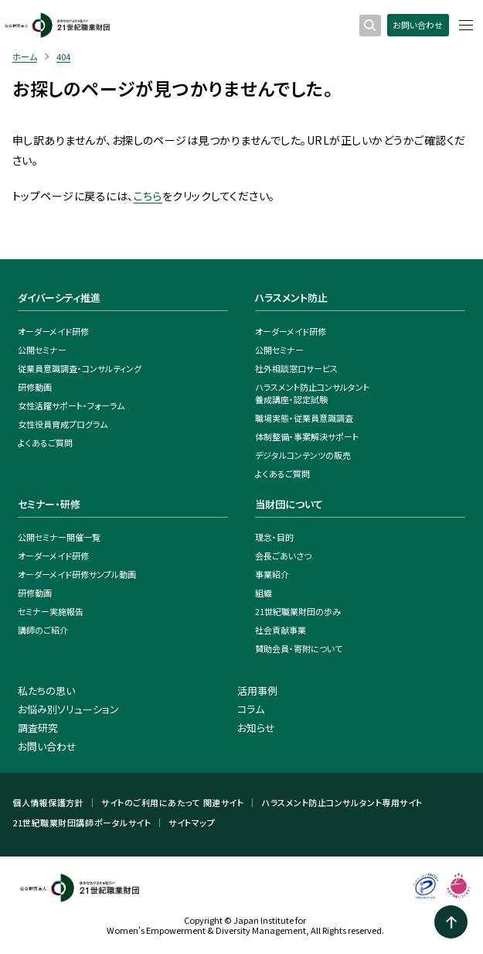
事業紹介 (272, 574)
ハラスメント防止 (291, 297)
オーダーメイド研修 (53, 331)
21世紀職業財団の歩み (298, 611)
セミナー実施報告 (50, 611)
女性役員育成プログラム (62, 424)
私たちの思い (46, 690)
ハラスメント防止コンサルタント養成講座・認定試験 (312, 393)
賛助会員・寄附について (298, 648)
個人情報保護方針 (47, 802)
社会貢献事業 (280, 630)
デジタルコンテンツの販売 (303, 455)
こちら (148, 195)
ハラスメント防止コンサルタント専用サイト (342, 802)
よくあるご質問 (45, 442)
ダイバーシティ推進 (59, 297)
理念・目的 (274, 537)
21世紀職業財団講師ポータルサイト (81, 823)
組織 (263, 592)
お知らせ (256, 727)
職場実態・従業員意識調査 (304, 418)
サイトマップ (191, 823)
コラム (250, 709)
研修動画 (35, 387)
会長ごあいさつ (283, 555)
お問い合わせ (418, 25)
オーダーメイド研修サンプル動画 (77, 574)
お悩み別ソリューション (68, 709)
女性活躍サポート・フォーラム (71, 405)
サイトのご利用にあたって (150, 802)
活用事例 (257, 690)
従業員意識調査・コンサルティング (79, 368)
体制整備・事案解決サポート (307, 436)
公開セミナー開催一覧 (59, 537)
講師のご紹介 (43, 630)
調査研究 (38, 727)
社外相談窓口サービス (296, 368)
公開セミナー (42, 350)
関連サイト (223, 802)
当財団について (289, 504)
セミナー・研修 (49, 504)
